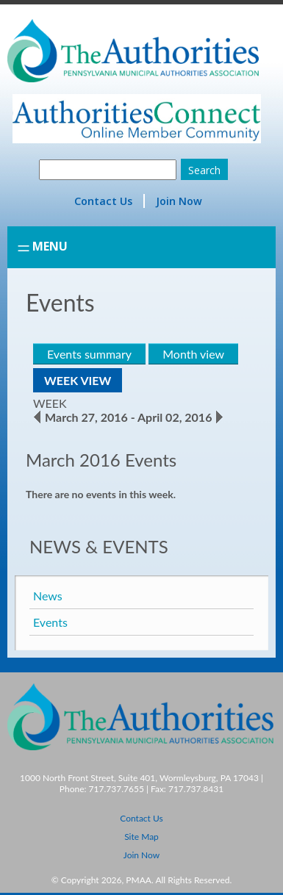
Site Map (141, 836)
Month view (193, 354)
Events (50, 622)
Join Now (179, 201)
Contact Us (103, 201)
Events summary (89, 354)
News (47, 596)
